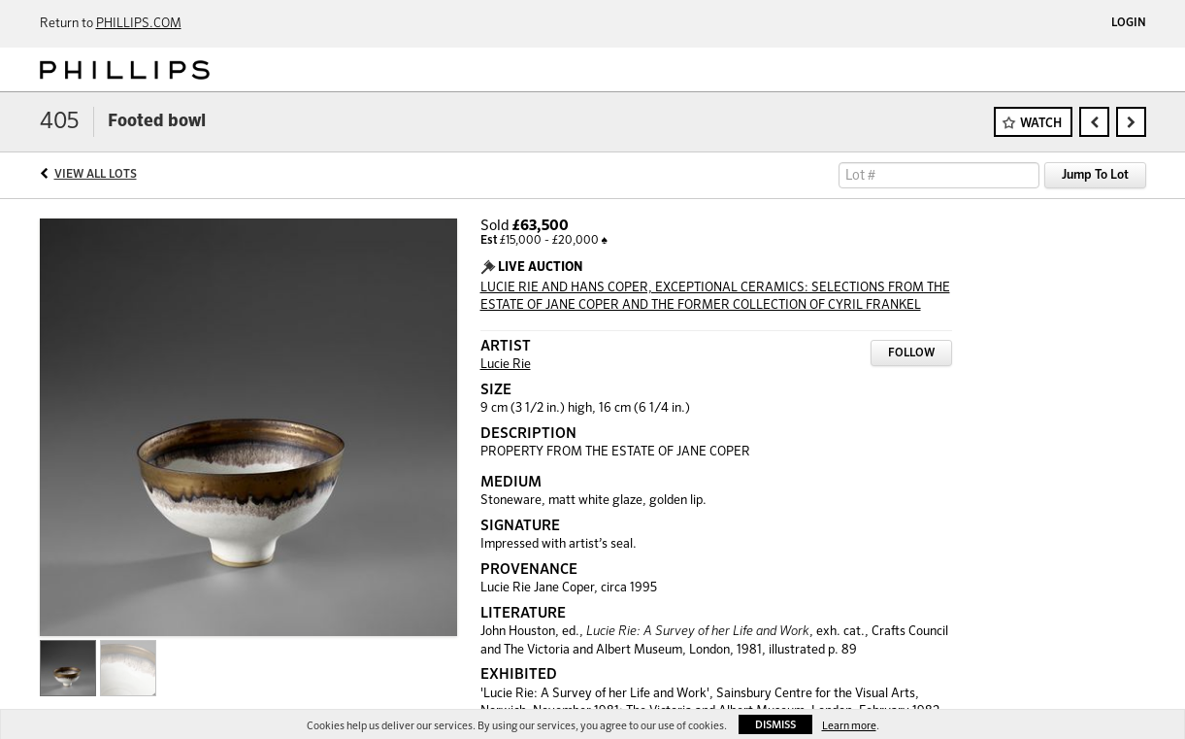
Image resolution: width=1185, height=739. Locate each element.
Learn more (849, 726)
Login (1128, 23)
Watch (1041, 124)
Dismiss (775, 725)
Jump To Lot (1095, 175)
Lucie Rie (505, 364)
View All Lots (95, 175)
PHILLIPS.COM (138, 23)
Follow (911, 353)
